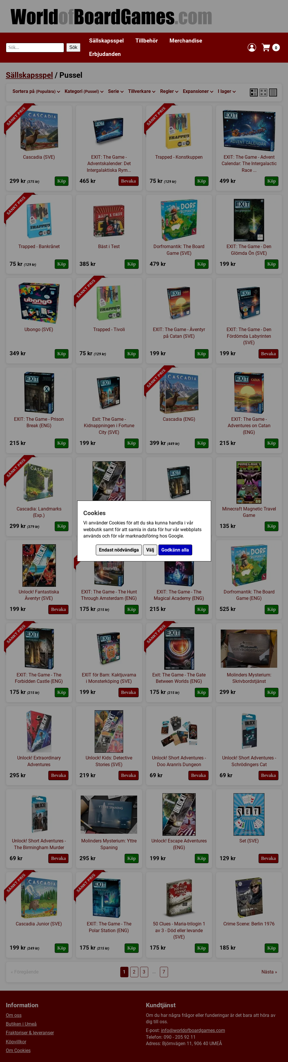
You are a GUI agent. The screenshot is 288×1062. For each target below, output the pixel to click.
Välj (150, 550)
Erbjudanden (105, 54)
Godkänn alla (175, 550)
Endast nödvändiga (119, 550)
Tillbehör (146, 40)
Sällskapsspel (106, 40)
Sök (73, 47)
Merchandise (185, 40)
